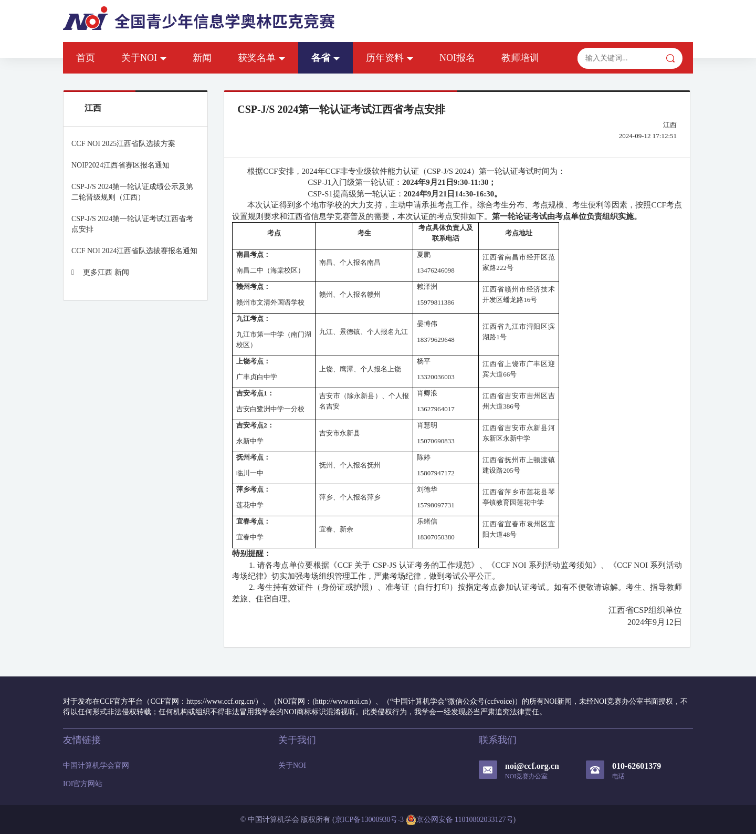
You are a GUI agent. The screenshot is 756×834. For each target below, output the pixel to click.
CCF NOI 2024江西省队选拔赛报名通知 (134, 251)
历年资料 (389, 58)
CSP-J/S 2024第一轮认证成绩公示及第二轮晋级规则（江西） (132, 192)
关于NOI (143, 58)
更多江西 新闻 (100, 272)
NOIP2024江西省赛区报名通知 (120, 165)
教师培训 (520, 58)
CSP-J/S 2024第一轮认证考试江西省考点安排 (132, 224)
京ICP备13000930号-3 (369, 819)
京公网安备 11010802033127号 (459, 820)
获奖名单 (261, 58)
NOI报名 (457, 58)
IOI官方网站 (82, 784)
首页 (85, 58)
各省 (325, 58)
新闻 (202, 58)
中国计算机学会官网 (96, 765)
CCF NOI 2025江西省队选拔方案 (123, 144)
